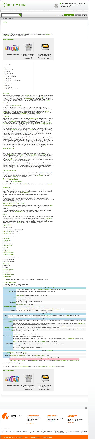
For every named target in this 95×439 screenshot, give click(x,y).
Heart (15, 360)
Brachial (47, 317)
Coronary (10, 321)
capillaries (13, 121)
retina (19, 222)
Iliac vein (6, 247)
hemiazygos (63, 325)
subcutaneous (49, 218)
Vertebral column (8, 327)
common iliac (81, 329)
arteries (48, 100)
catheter (33, 155)
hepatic (38, 329)
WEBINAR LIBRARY (47, 11)
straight (31, 306)
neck (14, 297)
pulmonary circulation (45, 123)
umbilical (23, 348)
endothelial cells (28, 98)
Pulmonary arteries (62, 360)
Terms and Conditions (35, 437)
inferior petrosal (32, 308)
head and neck (50, 287)
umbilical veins (6, 35)
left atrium (34, 124)
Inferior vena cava (8, 245)
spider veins (42, 172)
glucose (10, 159)
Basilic (68, 315)
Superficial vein (7, 271)
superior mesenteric (17, 343)
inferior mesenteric (42, 341)
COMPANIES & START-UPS (22, 11)
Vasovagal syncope (16, 105)
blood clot (26, 183)
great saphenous (22, 355)
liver (26, 159)
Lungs (69, 360)
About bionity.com (33, 415)
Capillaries (34, 360)
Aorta (19, 360)
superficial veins (7, 231)
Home (3, 18)
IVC (12, 330)
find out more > (30, 423)
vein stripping (40, 175)
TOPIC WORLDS (75, 11)
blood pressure (14, 129)
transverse (22, 304)
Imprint (26, 437)
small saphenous (14, 355)
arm (19, 164)
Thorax (11, 324)
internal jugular (19, 295)
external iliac (16, 334)
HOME (3, 11)
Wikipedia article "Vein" (43, 366)
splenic (14, 341)
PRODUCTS (36, 11)
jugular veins (21, 297)
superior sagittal (24, 306)
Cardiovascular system (47, 358)
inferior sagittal (36, 306)
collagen (42, 97)
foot (9, 357)
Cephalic (47, 315)
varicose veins (50, 172)
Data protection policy (47, 437)
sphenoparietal (24, 308)
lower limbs (50, 350)
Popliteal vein (7, 251)
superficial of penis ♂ (40, 355)
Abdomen (10, 329)
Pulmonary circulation (9, 274)
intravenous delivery (31, 154)
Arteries (23, 360)
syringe (21, 155)
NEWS (10, 11)
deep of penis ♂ (71, 338)
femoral (12, 352)
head (10, 291)
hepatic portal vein (19, 211)
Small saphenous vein (9, 254)
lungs (37, 123)
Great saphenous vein (9, 252)
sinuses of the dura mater (9, 306)
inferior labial (49, 289)
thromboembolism (25, 192)
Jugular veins (7, 238)
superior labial (42, 289)
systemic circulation (33, 118)
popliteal (25, 352)
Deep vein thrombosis (17, 181)
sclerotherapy (15, 176)
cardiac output (23, 113)
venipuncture (11, 154)
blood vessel (23, 33)
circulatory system (10, 33)
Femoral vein (7, 249)
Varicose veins (7, 272)
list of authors (51, 366)
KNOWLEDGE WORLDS (62, 11)
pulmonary (48, 34)
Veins (21, 363)
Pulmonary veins (7, 240)
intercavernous (47, 308)
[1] (45, 145)
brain (38, 113)
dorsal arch (12, 357)
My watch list (60, 15)
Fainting (31, 129)
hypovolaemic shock (28, 132)
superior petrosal (55, 308)
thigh (8, 352)
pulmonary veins (6, 124)
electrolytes (43, 154)
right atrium (25, 122)
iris (46, 221)
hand (15, 164)
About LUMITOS (52, 415)
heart (41, 33)
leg (31, 164)
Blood (11, 360)
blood (32, 33)
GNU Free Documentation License (22, 366)
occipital (43, 306)
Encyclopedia (8, 18)
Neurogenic (18, 132)
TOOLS (84, 11)
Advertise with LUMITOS (72, 416)
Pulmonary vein (75, 360)
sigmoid (18, 304)
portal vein (10, 345)
